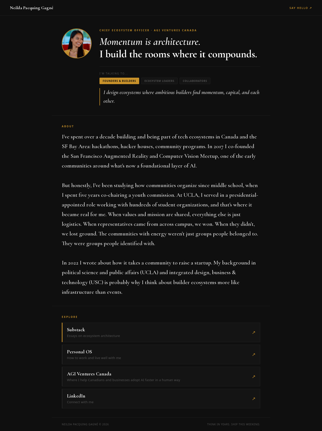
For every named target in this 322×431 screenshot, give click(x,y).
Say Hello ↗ (301, 8)
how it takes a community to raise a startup (161, 262)
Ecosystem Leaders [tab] (159, 81)
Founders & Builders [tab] (119, 81)
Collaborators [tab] (195, 81)
